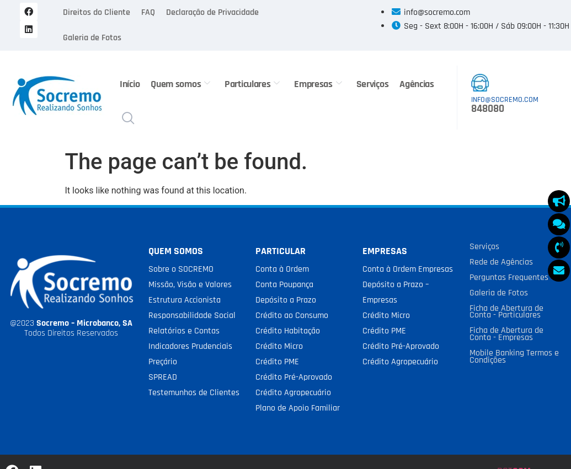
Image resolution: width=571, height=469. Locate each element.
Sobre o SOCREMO (181, 269)
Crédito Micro (279, 346)
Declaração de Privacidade (212, 12)
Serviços (372, 84)
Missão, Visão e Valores (190, 284)
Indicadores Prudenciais (190, 346)
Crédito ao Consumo (291, 315)
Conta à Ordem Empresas (407, 269)
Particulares (252, 84)
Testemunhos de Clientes (193, 392)
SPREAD (162, 377)
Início (130, 84)
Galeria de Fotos (92, 38)
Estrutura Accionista (184, 300)
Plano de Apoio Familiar (297, 408)
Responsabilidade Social (192, 315)
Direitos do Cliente (96, 12)
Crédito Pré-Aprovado (293, 377)
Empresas (317, 84)
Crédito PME (277, 362)
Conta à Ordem (282, 269)
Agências (416, 84)
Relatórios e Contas (184, 331)
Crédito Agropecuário (293, 392)
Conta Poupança (284, 284)
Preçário (162, 362)
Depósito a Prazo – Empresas (395, 292)
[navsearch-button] (128, 120)
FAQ (148, 12)
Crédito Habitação (287, 331)
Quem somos (180, 84)
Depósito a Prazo (285, 300)
